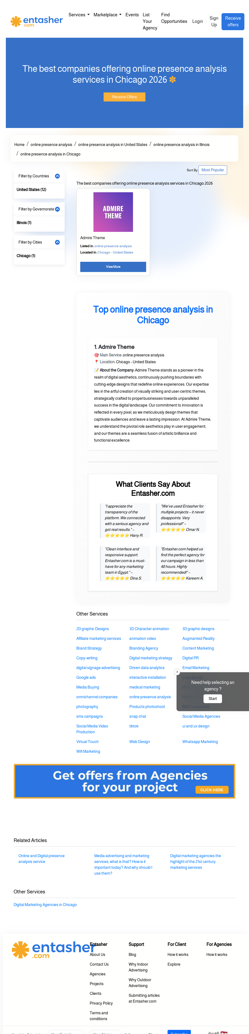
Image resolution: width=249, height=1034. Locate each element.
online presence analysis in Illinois (181, 145)
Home (19, 145)
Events (132, 14)
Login (197, 21)
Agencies (98, 974)
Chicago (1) (26, 256)
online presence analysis (51, 145)
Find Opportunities (174, 18)
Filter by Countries (33, 176)
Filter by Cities (30, 242)
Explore (174, 964)
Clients (95, 993)
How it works (178, 954)
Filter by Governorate (36, 209)
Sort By (192, 170)
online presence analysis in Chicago (50, 154)
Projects (97, 984)
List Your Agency (150, 21)
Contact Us (99, 964)
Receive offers (233, 21)
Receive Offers (124, 97)
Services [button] (77, 14)
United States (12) (31, 190)
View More (113, 267)
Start (213, 699)
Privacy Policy (101, 1003)
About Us (97, 954)
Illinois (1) (24, 223)
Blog (132, 954)
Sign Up (214, 21)
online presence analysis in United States (112, 145)
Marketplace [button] (106, 14)
